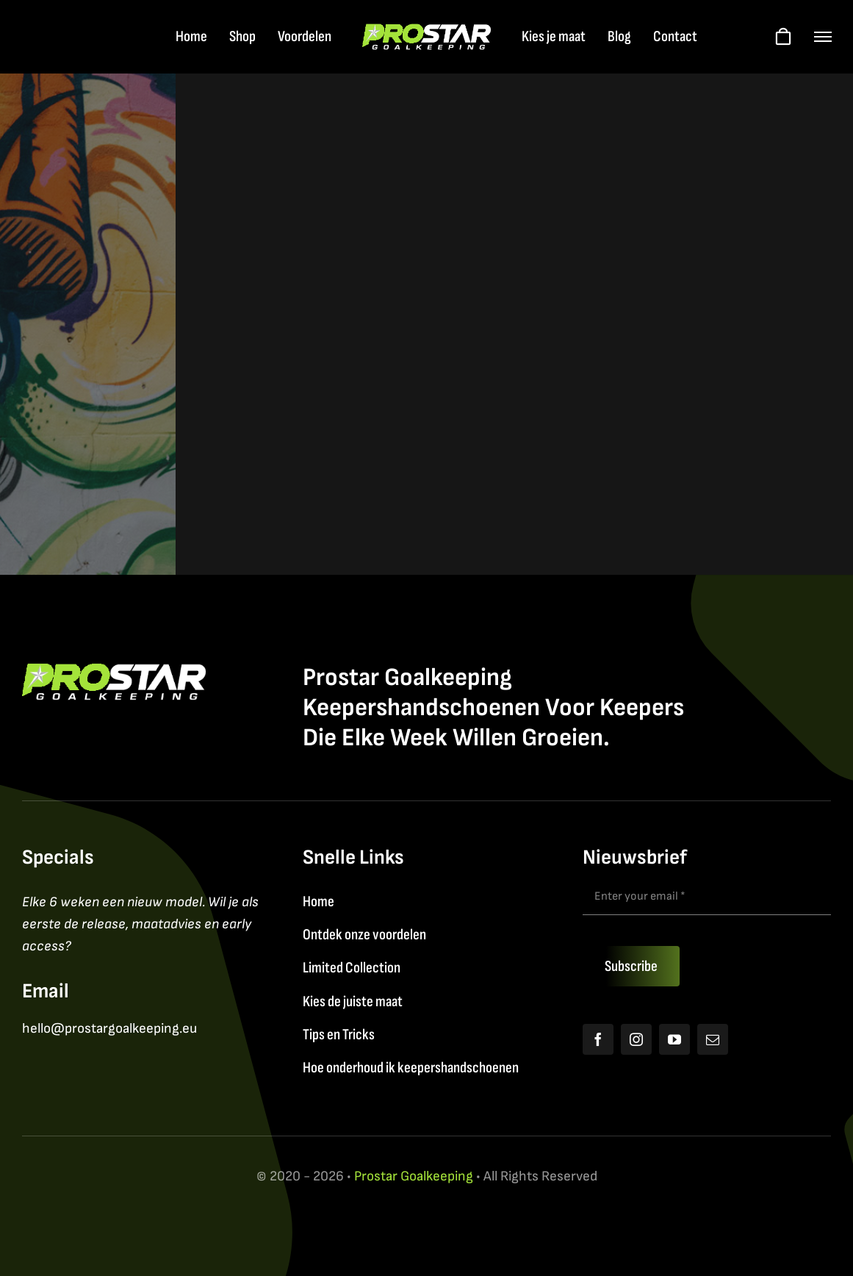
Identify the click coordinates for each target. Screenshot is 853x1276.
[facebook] (598, 1039)
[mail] (712, 1039)
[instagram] (636, 1039)
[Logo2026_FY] (426, 31)
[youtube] (674, 1039)
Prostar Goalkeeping (413, 1176)
